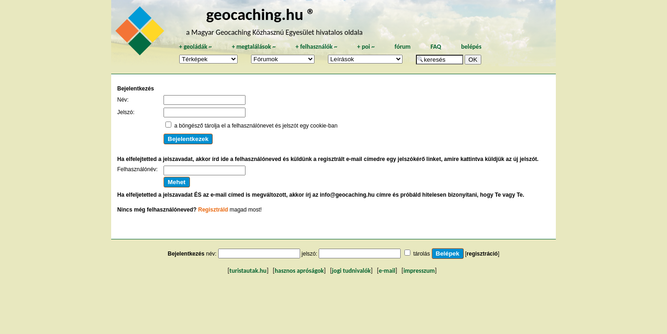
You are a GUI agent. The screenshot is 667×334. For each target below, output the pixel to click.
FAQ (435, 47)
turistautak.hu (247, 271)
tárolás (421, 253)
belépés (471, 47)
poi (366, 47)
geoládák (195, 47)
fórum (403, 47)
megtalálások (253, 47)
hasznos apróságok (299, 271)
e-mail (387, 271)
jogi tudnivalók (351, 271)
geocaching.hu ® (260, 14)
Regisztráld (213, 209)
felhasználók (316, 47)
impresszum (419, 271)
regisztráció (481, 253)
